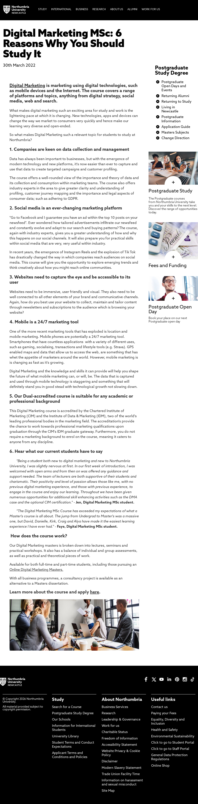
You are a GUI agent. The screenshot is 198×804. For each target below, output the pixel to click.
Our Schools (61, 719)
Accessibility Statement (119, 745)
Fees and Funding (168, 265)
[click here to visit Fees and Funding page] (173, 257)
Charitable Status (115, 732)
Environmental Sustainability (172, 736)
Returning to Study (177, 102)
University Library (65, 736)
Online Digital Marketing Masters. (36, 570)
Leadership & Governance (121, 719)
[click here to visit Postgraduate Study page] (173, 182)
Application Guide (176, 127)
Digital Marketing (27, 86)
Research (109, 713)
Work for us (110, 726)
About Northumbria (122, 700)
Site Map (108, 791)
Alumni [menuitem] (132, 9)
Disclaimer (110, 761)
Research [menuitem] (99, 9)
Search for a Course (66, 707)
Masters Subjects (175, 132)
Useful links (163, 700)
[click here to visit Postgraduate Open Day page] (173, 298)
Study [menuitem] (42, 9)
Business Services (115, 707)
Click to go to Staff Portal (170, 749)
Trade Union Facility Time (121, 774)
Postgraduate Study (170, 191)
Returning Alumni (175, 96)
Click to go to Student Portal (172, 742)
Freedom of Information (120, 738)
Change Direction (175, 138)
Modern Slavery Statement (121, 768)
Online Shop (160, 766)
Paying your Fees (163, 713)
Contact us (159, 707)
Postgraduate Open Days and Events (174, 86)
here (94, 592)
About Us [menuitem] (116, 9)
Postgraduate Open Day (170, 310)
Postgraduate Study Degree (171, 71)
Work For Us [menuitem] (151, 9)
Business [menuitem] (82, 9)
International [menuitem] (61, 9)
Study (58, 700)
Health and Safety (164, 730)
